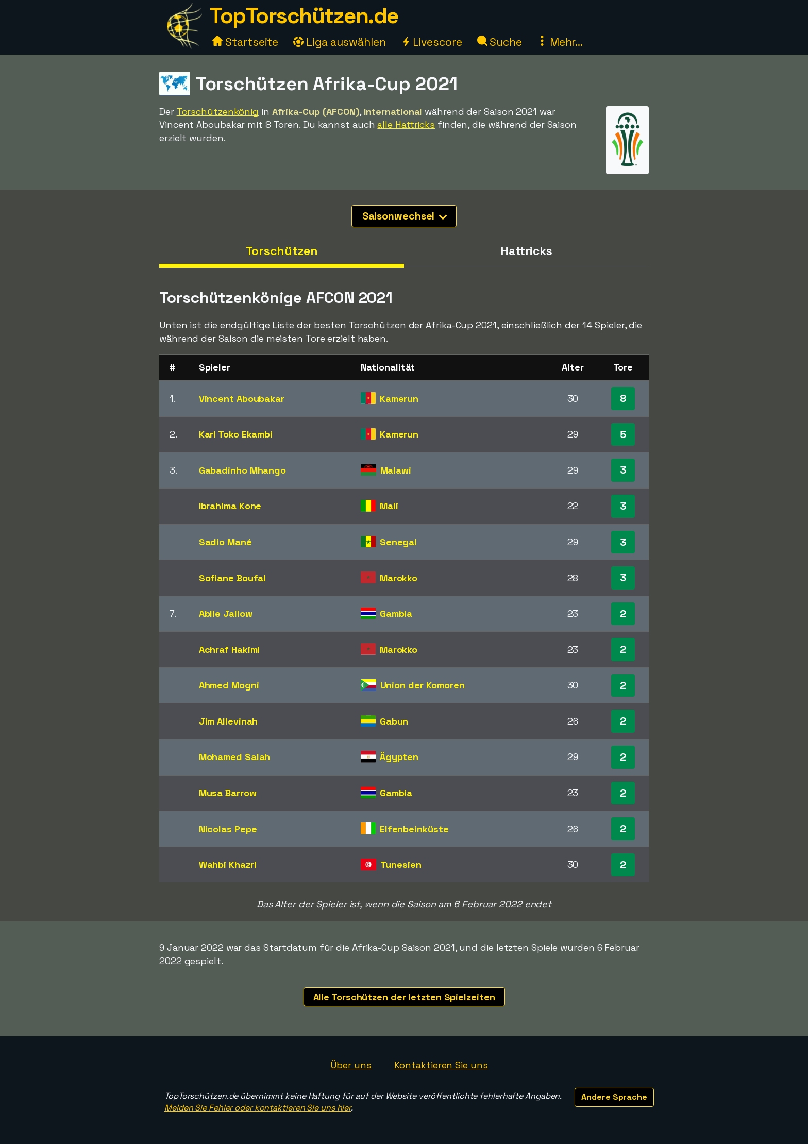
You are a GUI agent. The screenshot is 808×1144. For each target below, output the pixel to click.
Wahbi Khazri (228, 864)
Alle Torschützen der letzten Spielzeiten (404, 997)
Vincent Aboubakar (241, 399)
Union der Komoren (422, 685)
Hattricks (526, 251)
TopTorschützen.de (304, 15)
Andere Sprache (614, 1096)
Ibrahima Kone (230, 506)
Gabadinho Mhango (242, 470)
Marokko (398, 578)
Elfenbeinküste (414, 829)
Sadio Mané (225, 542)
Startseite (245, 42)
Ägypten (399, 757)
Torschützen (282, 251)
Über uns (350, 1065)
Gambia (396, 613)
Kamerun (399, 399)
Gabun (394, 721)
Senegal (398, 542)
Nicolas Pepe (228, 829)
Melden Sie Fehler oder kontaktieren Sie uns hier (257, 1107)
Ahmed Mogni (229, 685)
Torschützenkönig (218, 111)
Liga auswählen (339, 42)
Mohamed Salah (235, 757)
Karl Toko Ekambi (236, 434)
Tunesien (401, 864)
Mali (389, 506)
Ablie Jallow (225, 613)
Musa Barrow (228, 793)
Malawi (395, 470)
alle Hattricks (406, 124)
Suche (499, 42)
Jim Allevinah (228, 721)
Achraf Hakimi (229, 649)
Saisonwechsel (404, 216)
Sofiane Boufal (232, 578)
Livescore (431, 42)
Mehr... (560, 42)
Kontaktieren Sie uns (441, 1065)
